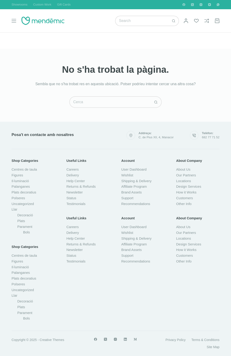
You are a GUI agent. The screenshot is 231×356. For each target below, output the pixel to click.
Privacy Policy (175, 340)
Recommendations (135, 204)
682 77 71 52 (210, 137)
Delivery (73, 175)
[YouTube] (209, 4)
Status (71, 198)
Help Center (76, 181)
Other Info (184, 204)
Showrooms (19, 4)
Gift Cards (64, 4)
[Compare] (206, 20)
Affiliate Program (134, 186)
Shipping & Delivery (136, 181)
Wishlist (127, 175)
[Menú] (14, 20)
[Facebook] (183, 4)
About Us (183, 169)
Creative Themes (52, 340)
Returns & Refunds (81, 186)
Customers (184, 198)
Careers (73, 169)
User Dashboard (133, 169)
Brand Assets (131, 192)
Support (127, 198)
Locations (183, 181)
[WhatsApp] (218, 4)
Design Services (188, 186)
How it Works (186, 192)
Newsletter (75, 192)
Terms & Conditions (205, 340)
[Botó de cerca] (174, 21)
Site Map (213, 347)
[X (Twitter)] (192, 4)
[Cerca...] (142, 21)
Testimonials (76, 204)
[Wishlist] (196, 20)
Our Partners (186, 175)
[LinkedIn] (125, 339)
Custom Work (42, 4)
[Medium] (135, 339)
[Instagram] (201, 4)
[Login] (186, 20)
